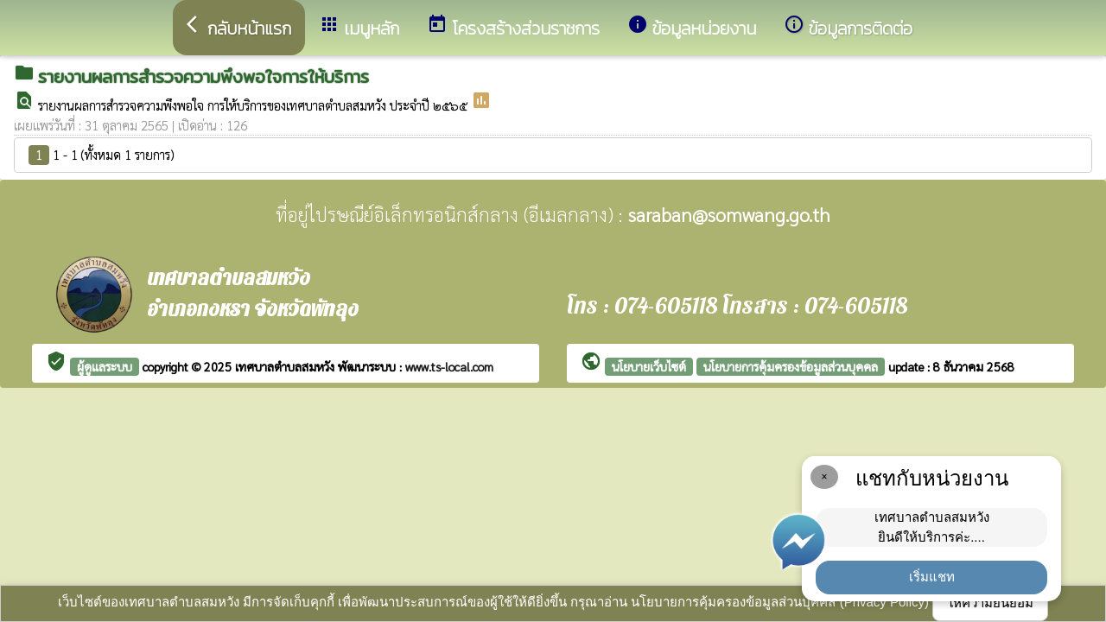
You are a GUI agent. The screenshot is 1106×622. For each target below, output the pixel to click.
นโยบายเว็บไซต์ (649, 366)
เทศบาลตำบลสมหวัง (286, 366)
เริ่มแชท (932, 576)
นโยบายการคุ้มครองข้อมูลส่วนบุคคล (790, 366)
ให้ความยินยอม (990, 602)
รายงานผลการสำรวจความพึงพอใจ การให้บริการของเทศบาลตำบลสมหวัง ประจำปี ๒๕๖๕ (254, 105)
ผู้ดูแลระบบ (104, 366)
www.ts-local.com (449, 366)
